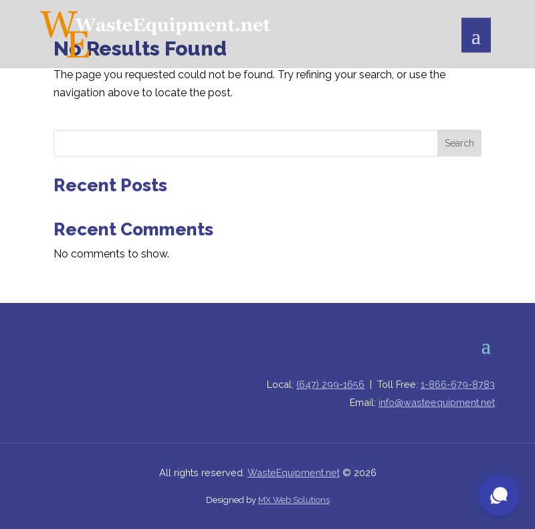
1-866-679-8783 (458, 384)
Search (459, 143)
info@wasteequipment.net (437, 402)
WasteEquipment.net (293, 472)
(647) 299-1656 (330, 384)
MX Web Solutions (294, 500)
